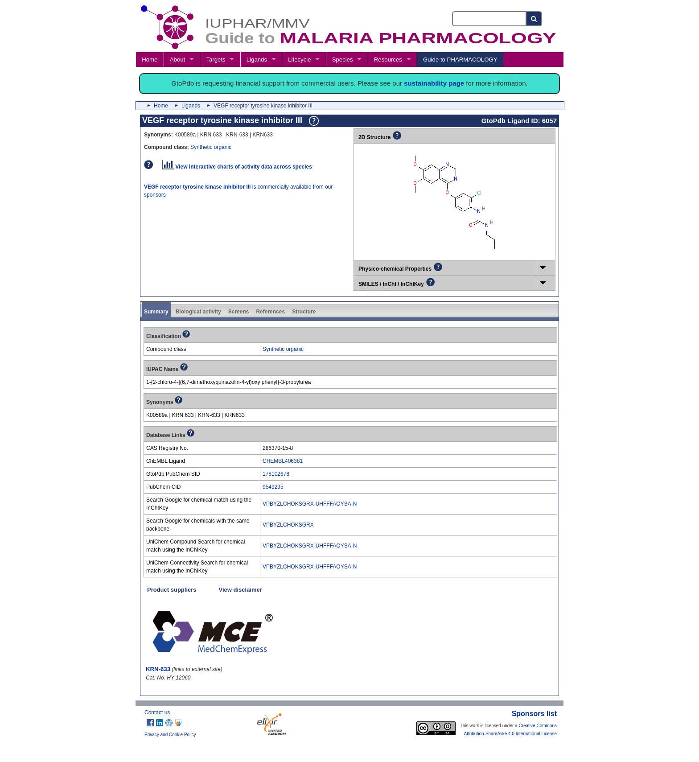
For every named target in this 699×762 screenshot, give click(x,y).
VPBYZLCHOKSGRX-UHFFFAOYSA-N (310, 504)
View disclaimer (240, 589)
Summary (156, 312)
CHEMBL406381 (283, 461)
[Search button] (534, 18)
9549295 (273, 487)
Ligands (257, 59)
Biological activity (198, 312)
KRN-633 (158, 669)
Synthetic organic (210, 147)
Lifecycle (299, 59)
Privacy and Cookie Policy (170, 734)
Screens (238, 312)
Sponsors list (534, 713)
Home (149, 59)
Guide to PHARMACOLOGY (460, 59)
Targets (215, 59)
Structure (304, 312)
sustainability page (434, 83)
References (270, 312)
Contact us (157, 712)
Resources (388, 59)
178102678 (276, 474)
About (177, 59)
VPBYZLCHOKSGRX (288, 525)
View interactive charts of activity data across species (237, 167)
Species (342, 59)
